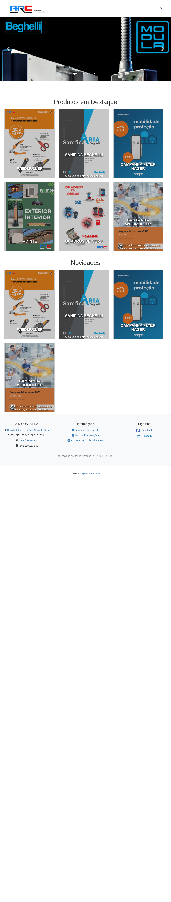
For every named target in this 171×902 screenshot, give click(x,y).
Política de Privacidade (85, 430)
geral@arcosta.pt (28, 440)
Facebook (144, 430)
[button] (6, 49)
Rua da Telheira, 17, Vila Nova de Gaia (28, 430)
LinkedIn (144, 436)
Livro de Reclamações (85, 435)
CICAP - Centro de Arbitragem (85, 440)
